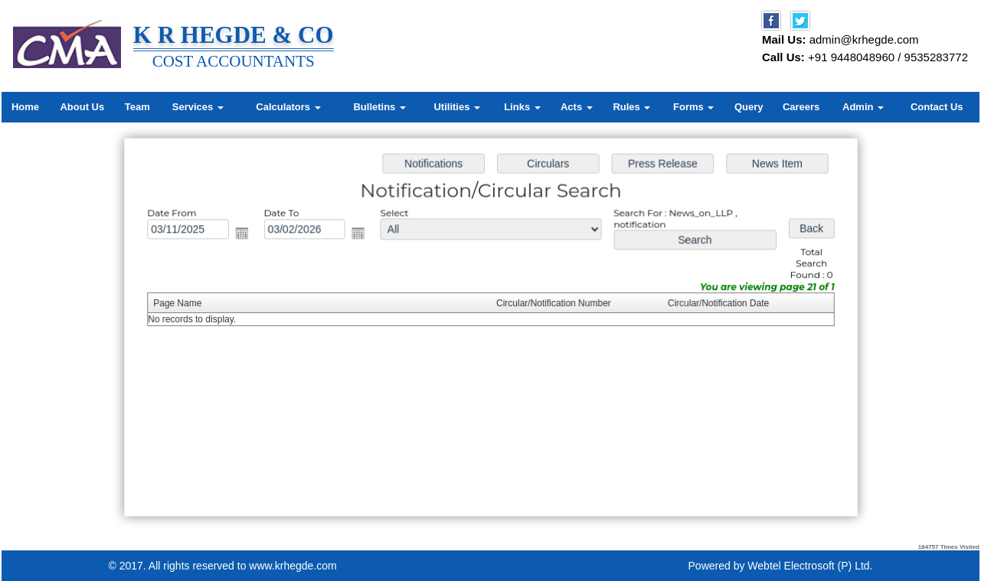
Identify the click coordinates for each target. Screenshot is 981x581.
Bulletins (379, 107)
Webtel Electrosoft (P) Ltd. (809, 566)
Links (522, 107)
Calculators (288, 107)
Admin (863, 107)
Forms (693, 107)
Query (749, 107)
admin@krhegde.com (864, 39)
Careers (801, 107)
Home (25, 107)
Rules (631, 107)
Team (137, 107)
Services (198, 107)
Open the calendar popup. (246, 235)
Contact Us (937, 107)
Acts (577, 107)
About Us (82, 107)
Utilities (456, 107)
